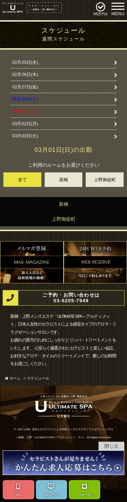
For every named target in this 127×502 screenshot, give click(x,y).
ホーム (15, 378)
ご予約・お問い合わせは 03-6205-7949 (51, 298)
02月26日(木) (25, 74)
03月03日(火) (25, 135)
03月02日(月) (25, 123)
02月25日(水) (25, 62)
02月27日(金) (25, 86)
